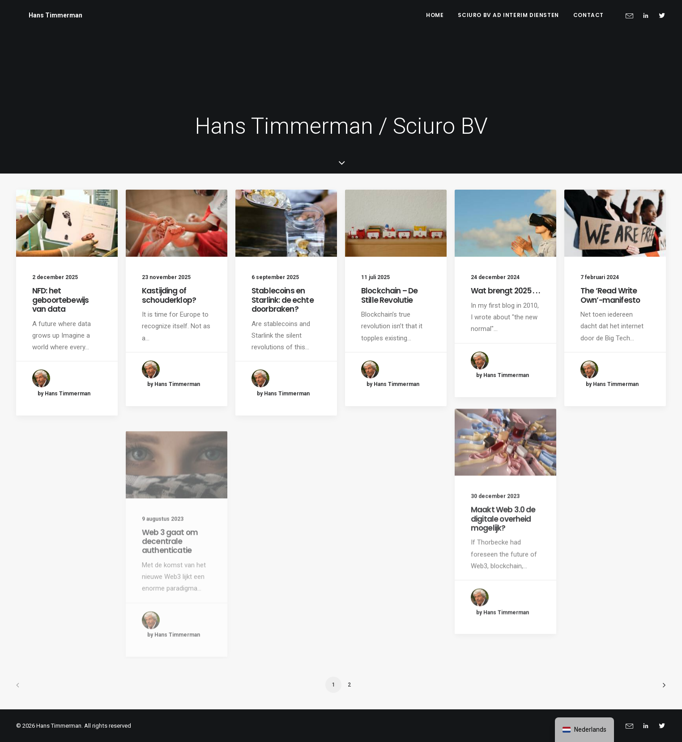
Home (434, 15)
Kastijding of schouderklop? (169, 295)
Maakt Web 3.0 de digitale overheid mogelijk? (503, 550)
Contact (588, 15)
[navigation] (584, 729)
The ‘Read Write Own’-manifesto (610, 295)
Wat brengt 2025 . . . (505, 290)
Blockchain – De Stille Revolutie (389, 295)
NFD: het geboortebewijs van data (60, 299)
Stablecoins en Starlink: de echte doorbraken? (282, 299)
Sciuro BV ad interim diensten (508, 15)
